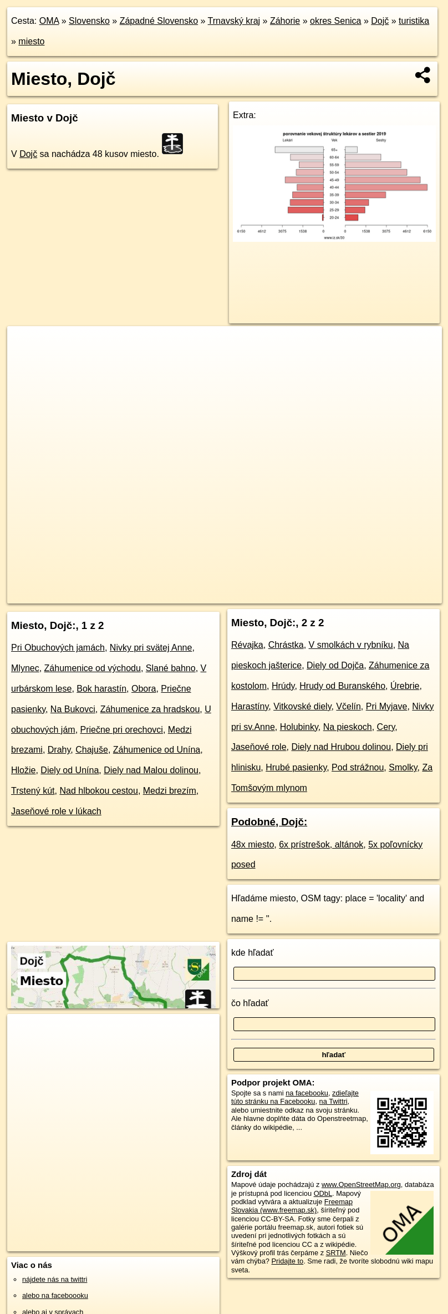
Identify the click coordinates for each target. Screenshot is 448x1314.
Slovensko (89, 21)
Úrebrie (404, 686)
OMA (49, 21)
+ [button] (26, 345)
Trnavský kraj (234, 21)
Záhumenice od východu (92, 668)
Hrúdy (283, 686)
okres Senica (336, 21)
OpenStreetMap (244, 594)
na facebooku (307, 1093)
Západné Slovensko (159, 21)
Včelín (348, 706)
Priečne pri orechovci (121, 729)
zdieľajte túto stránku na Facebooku (295, 1097)
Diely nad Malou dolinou (151, 770)
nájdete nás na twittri (54, 1279)
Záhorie (285, 21)
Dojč (380, 21)
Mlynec (25, 668)
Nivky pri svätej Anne (151, 647)
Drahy (59, 749)
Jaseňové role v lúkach (56, 811)
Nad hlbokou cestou (98, 790)
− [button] (26, 362)
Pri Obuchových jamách (58, 647)
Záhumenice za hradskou (150, 709)
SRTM (336, 1253)
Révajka (247, 645)
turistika (414, 21)
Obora (143, 688)
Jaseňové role (259, 747)
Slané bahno (171, 668)
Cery (386, 727)
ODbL (323, 1193)
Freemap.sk (302, 594)
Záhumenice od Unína (156, 749)
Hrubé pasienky (296, 767)
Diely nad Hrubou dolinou (341, 747)
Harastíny (249, 706)
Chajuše (91, 749)
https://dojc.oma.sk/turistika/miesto (388, 594)
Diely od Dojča (335, 665)
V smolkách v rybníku (351, 645)
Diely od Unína (69, 770)
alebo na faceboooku (55, 1295)
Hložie (23, 770)
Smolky (403, 767)
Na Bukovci (72, 709)
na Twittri (333, 1101)
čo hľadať (250, 1003)
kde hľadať (252, 952)
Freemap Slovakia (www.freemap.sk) (292, 1206)
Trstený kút (33, 790)
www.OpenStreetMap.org (361, 1184)
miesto (31, 41)
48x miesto (252, 844)
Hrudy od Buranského (342, 686)
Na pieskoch (347, 727)
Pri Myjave (387, 706)
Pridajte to (288, 1261)
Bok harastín (101, 688)
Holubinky (299, 727)
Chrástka (286, 645)
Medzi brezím (169, 790)
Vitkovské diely (302, 706)
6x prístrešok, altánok (321, 844)
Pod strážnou (358, 767)
